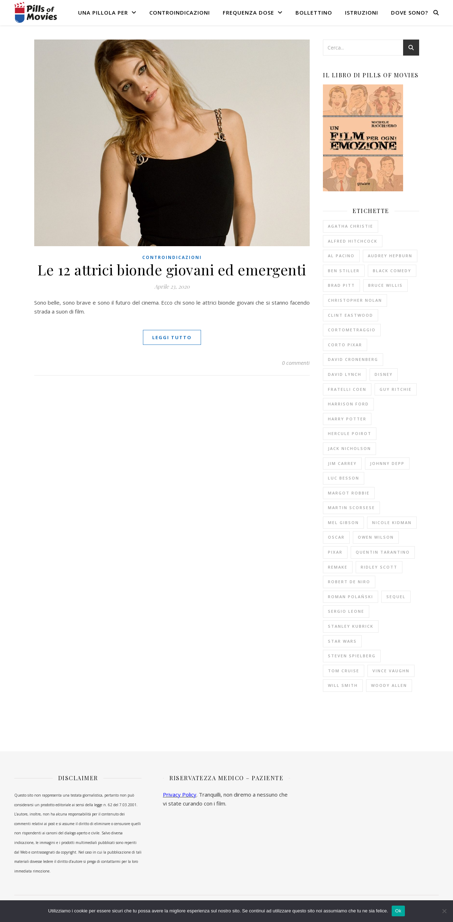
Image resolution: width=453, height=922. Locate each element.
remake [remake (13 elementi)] (338, 567)
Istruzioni (361, 12)
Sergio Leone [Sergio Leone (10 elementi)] (346, 611)
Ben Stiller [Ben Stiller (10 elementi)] (344, 270)
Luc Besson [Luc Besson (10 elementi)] (343, 478)
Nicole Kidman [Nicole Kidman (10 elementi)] (392, 522)
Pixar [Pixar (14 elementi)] (335, 552)
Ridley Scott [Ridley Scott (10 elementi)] (379, 567)
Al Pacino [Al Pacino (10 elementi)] (341, 255)
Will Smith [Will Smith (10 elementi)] (343, 685)
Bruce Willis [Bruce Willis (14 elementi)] (385, 285)
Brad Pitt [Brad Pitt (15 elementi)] (341, 285)
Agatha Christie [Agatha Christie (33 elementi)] (350, 226)
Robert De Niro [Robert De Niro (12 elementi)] (349, 581)
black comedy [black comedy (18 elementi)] (392, 270)
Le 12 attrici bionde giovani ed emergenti (171, 269)
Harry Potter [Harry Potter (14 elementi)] (347, 418)
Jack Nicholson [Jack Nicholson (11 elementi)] (349, 448)
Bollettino (313, 12)
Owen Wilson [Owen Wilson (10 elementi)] (376, 537)
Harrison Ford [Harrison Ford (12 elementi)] (348, 403)
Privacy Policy (179, 794)
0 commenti (296, 362)
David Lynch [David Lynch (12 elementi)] (344, 374)
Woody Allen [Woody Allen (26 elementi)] (389, 685)
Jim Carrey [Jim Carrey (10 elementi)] (342, 463)
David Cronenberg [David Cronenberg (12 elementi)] (353, 359)
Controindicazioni (179, 12)
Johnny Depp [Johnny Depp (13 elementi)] (387, 463)
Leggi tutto (172, 337)
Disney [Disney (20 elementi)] (384, 374)
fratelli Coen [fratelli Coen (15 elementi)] (347, 389)
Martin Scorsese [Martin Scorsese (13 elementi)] (351, 507)
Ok (398, 910)
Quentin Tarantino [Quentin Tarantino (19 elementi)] (383, 552)
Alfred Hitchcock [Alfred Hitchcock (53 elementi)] (352, 241)
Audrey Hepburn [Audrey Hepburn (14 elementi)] (390, 255)
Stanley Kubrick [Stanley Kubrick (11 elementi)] (351, 626)
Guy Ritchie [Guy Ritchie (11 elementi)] (396, 389)
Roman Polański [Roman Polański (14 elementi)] (350, 596)
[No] (444, 911)
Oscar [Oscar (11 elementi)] (336, 537)
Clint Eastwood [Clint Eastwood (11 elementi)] (350, 315)
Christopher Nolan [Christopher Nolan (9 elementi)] (355, 300)
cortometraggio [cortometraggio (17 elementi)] (352, 329)
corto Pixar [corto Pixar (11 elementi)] (345, 344)
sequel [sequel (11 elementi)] (396, 596)
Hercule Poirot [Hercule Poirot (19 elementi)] (349, 433)
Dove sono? (409, 12)
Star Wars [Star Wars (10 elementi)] (342, 641)
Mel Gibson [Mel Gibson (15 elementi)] (343, 522)
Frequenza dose (248, 12)
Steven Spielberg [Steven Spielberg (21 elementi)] (352, 655)
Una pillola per (103, 12)
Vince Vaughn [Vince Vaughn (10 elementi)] (391, 670)
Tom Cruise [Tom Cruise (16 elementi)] (343, 670)
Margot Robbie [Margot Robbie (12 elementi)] (349, 493)
